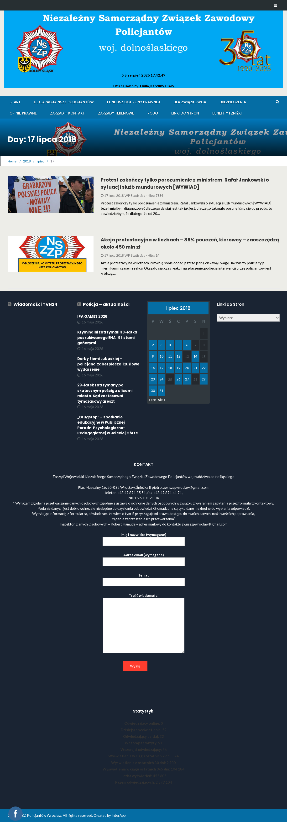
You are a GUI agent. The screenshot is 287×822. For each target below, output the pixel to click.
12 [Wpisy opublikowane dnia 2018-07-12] (178, 356)
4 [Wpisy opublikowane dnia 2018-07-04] (170, 345)
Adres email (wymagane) (144, 558)
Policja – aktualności (106, 304)
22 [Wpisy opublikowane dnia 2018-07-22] (204, 368)
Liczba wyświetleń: (136, 776)
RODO (152, 113)
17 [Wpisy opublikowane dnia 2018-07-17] (161, 368)
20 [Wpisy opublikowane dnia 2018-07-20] (187, 368)
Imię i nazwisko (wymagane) (144, 538)
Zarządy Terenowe (116, 113)
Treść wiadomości (143, 623)
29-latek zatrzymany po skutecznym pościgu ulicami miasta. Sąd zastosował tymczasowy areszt (104, 393)
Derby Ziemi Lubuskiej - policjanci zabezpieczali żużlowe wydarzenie (108, 364)
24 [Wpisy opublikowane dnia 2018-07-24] (161, 379)
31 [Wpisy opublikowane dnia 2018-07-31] (161, 391)
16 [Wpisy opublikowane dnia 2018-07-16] (153, 368)
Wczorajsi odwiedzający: (141, 749)
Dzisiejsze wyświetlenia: (141, 730)
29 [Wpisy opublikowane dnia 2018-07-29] (204, 379)
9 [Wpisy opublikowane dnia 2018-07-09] (153, 356)
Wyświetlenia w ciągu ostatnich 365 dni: (137, 769)
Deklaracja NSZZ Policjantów (64, 101)
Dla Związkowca (189, 101)
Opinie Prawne (23, 113)
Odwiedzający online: (142, 723)
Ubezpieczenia (232, 101)
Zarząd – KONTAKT (67, 113)
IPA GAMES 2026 (92, 316)
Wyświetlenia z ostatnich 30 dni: (139, 762)
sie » (161, 399)
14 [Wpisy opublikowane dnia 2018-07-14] (195, 356)
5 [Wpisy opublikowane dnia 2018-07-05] (178, 345)
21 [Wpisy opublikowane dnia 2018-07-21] (195, 368)
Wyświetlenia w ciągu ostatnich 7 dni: (140, 756)
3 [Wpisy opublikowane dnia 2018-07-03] (161, 345)
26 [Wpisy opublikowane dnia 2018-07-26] (178, 379)
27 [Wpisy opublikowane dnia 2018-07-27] (187, 379)
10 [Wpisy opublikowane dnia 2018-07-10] (161, 356)
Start (15, 101)
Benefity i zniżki (227, 113)
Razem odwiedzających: (135, 782)
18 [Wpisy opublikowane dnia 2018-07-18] (170, 368)
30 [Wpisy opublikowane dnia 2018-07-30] (153, 391)
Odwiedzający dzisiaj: (141, 736)
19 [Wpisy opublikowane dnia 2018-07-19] (178, 368)
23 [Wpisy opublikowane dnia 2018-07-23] (153, 379)
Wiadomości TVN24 (35, 304)
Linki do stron (185, 113)
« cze (152, 399)
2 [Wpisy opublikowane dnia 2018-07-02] (153, 345)
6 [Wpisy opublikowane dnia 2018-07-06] (187, 345)
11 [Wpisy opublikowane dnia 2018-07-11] (170, 356)
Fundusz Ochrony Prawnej (133, 101)
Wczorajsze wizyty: (141, 743)
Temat (144, 578)
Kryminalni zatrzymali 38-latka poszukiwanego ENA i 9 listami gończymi (107, 337)
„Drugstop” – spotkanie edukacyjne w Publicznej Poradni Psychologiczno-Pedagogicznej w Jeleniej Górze (107, 425)
